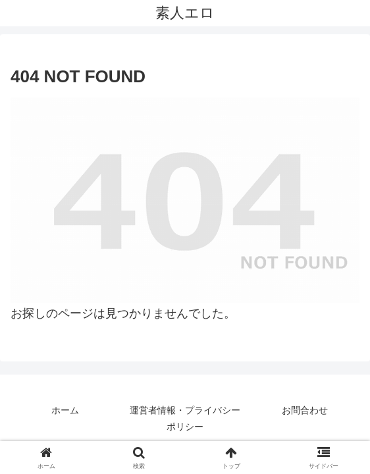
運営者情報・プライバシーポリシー (185, 418)
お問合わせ (305, 410)
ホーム (65, 410)
